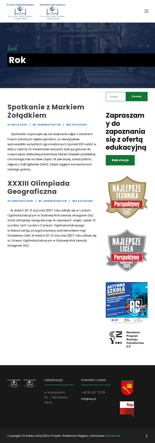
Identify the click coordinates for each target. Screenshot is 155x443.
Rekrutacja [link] (120, 160)
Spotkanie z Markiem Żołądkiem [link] (46, 111)
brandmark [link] (112, 436)
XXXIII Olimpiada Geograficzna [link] (38, 187)
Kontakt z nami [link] (93, 380)
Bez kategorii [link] (77, 124)
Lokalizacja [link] (53, 380)
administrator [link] (49, 124)
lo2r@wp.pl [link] (88, 399)
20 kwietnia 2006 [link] (20, 201)
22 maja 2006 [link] (17, 124)
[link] (146, 11)
